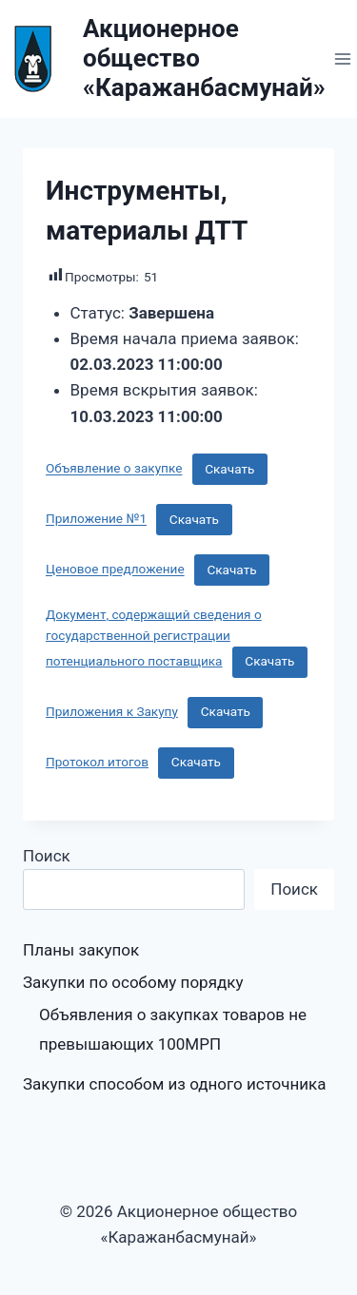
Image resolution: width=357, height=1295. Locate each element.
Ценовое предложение (115, 569)
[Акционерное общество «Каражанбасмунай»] (163, 59)
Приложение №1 (96, 519)
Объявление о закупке (114, 468)
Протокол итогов (97, 761)
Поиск (46, 855)
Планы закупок (81, 949)
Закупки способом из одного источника (174, 1083)
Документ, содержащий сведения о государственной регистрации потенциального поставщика (154, 637)
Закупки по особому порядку (133, 982)
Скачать (229, 468)
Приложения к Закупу (112, 711)
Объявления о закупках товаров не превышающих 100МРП (173, 1029)
